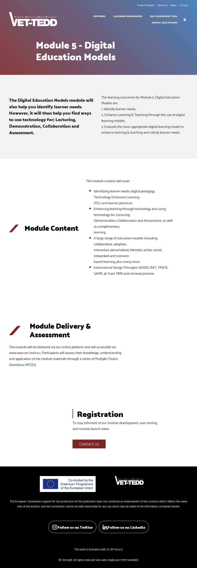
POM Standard (129, 559)
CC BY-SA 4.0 (115, 549)
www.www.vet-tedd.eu (25, 352)
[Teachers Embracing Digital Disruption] (33, 19)
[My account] (184, 19)
